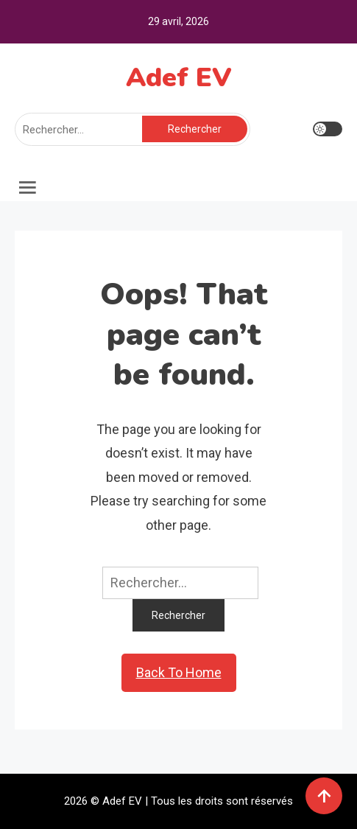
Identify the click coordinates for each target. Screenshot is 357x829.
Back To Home (179, 672)
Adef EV (179, 78)
